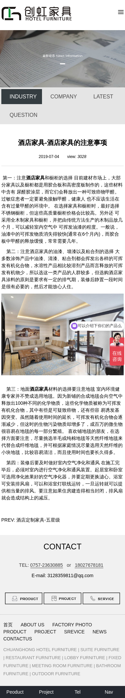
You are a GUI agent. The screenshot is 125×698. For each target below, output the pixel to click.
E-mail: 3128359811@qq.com (62, 575)
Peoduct (14, 692)
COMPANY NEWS (63, 99)
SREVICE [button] (74, 631)
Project (46, 692)
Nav (109, 692)
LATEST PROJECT (103, 99)
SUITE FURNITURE (99, 649)
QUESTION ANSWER (24, 117)
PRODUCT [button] (14, 631)
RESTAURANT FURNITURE (33, 657)
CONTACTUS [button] (17, 638)
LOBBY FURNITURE (84, 657)
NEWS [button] (100, 631)
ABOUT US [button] (32, 624)
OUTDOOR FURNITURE (56, 673)
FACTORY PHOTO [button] (72, 624)
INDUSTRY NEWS (23, 99)
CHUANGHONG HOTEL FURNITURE (40, 649)
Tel (78, 692)
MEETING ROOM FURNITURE (62, 665)
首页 (8, 624)
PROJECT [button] (45, 631)
